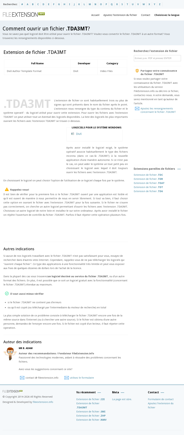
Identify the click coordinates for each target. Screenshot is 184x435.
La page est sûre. (122, 399)
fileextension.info (43, 402)
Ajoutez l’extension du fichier (120, 15)
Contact (145, 15)
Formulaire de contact (161, 399)
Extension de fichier (148, 174)
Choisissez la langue (166, 15)
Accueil (95, 15)
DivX (79, 134)
